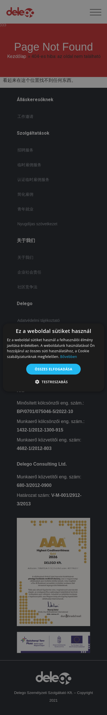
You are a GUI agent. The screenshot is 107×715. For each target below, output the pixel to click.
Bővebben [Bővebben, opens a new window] (68, 356)
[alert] (53, 357)
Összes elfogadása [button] (53, 369)
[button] (53, 382)
